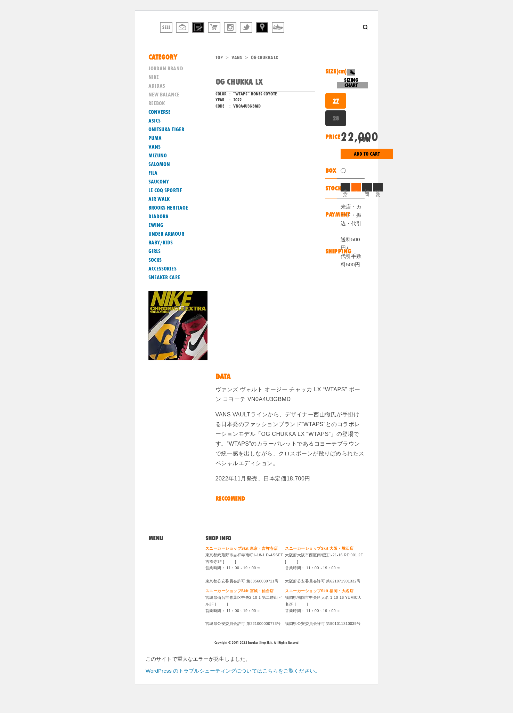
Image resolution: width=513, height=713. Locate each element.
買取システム (163, 584)
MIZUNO (157, 174)
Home (155, 567)
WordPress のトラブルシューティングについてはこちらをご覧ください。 (233, 689)
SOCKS (155, 278)
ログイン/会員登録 (168, 610)
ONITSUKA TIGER (166, 147)
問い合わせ (160, 576)
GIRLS (154, 269)
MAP (230, 580)
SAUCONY (158, 200)
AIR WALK (159, 217)
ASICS (154, 139)
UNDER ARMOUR (166, 252)
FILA (152, 191)
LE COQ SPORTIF (165, 208)
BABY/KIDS (160, 261)
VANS (236, 75)
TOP (219, 75)
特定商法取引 (163, 593)
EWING (156, 243)
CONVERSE (159, 130)
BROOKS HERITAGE (168, 226)
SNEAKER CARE (164, 295)
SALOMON (159, 182)
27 (336, 119)
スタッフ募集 (163, 601)
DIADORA (158, 234)
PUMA (155, 156)
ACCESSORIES (162, 287)
